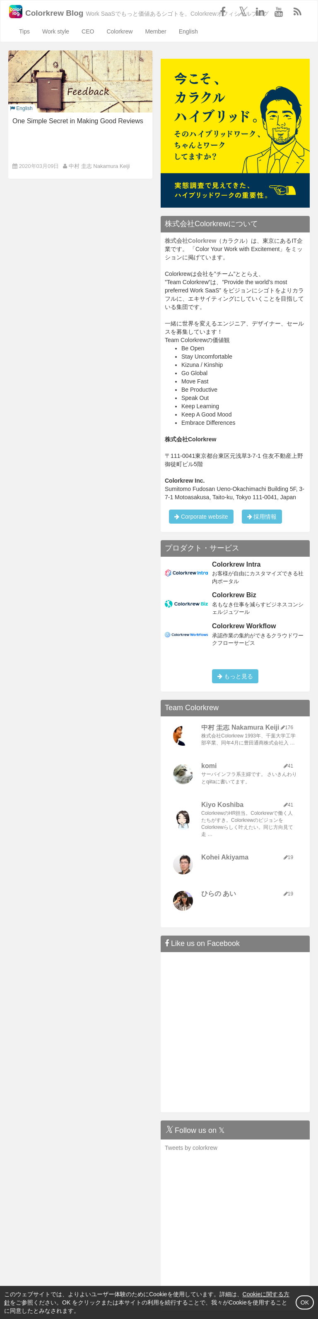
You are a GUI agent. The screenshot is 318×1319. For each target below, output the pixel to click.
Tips (24, 31)
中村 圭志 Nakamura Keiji (99, 166)
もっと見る (235, 676)
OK (305, 1302)
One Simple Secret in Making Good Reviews (77, 120)
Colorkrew (119, 31)
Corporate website (201, 516)
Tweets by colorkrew (191, 1147)
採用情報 (262, 516)
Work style (55, 31)
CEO (88, 31)
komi (209, 765)
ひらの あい (218, 893)
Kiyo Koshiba (222, 804)
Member (155, 31)
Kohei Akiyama (224, 857)
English (188, 31)
